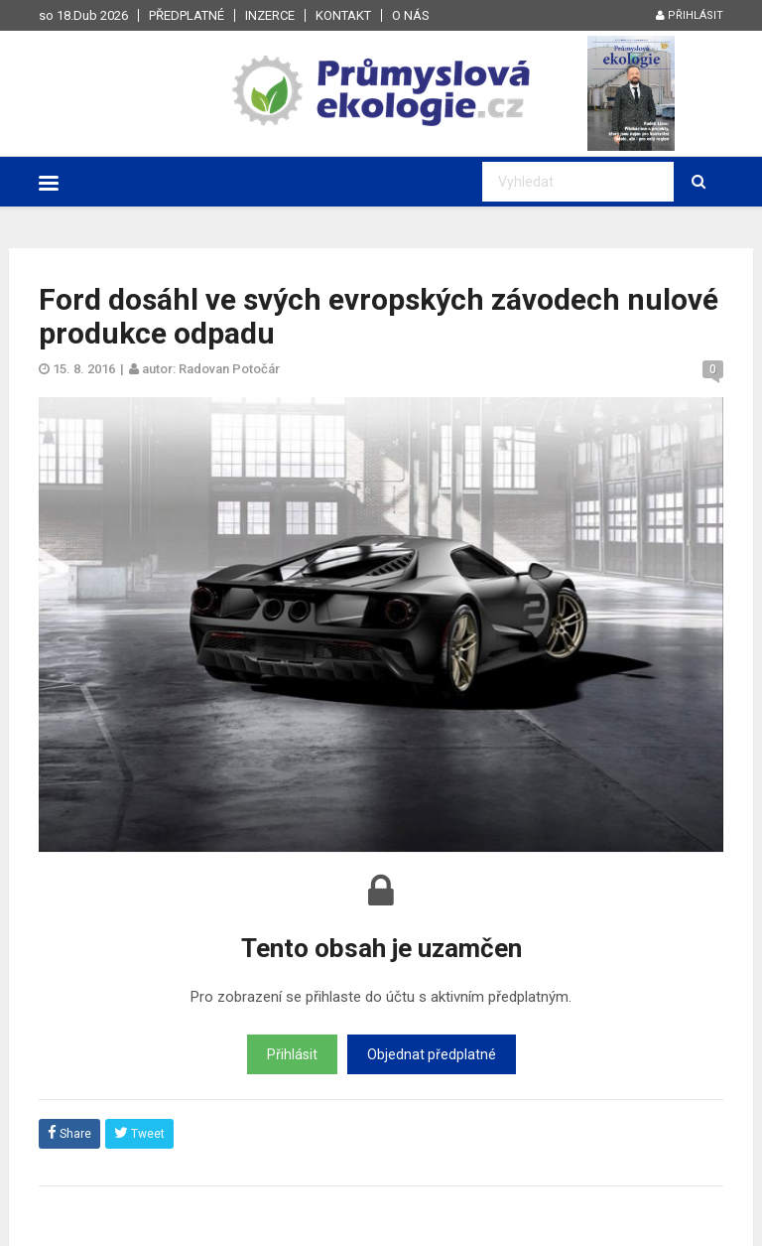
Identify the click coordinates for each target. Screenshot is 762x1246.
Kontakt (343, 15)
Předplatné (186, 15)
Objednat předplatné (431, 1054)
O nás (411, 15)
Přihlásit (689, 15)
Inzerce (270, 15)
